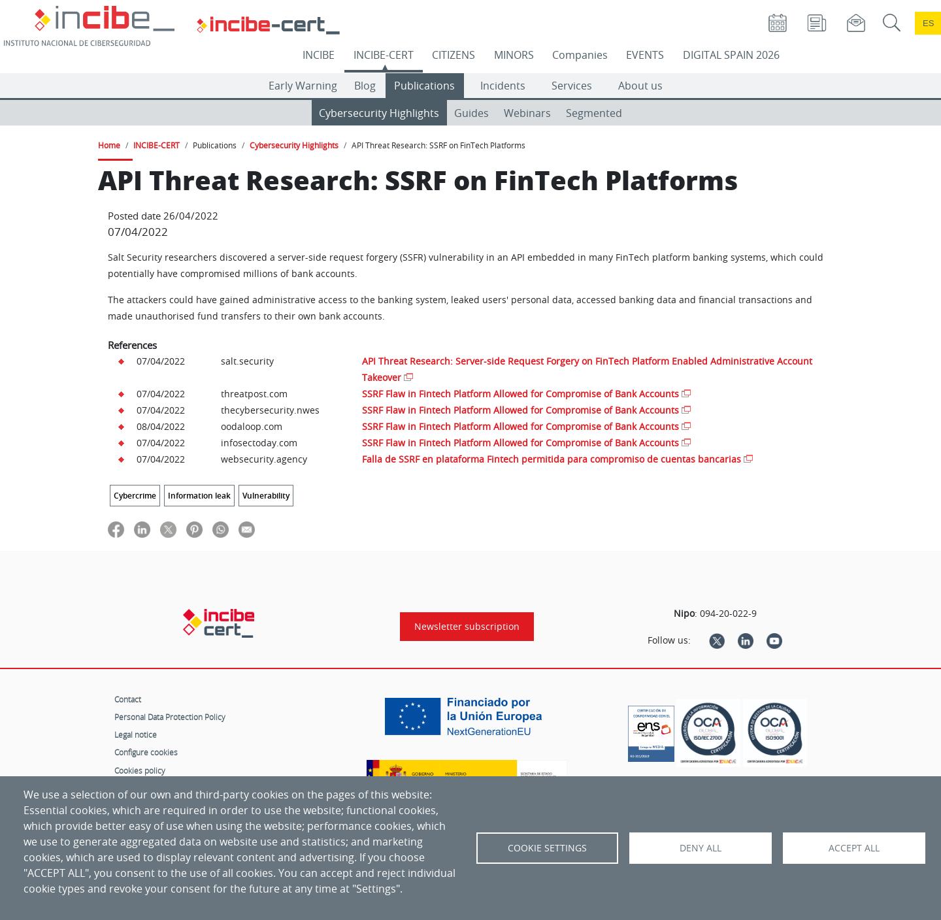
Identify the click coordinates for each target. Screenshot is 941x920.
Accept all (854, 848)
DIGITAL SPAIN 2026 (731, 55)
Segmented (594, 113)
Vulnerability (265, 495)
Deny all (700, 848)
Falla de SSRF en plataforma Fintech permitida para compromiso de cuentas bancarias (551, 459)
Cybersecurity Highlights (379, 113)
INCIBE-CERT (384, 55)
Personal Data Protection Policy (169, 717)
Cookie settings (547, 848)
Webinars (527, 113)
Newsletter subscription (467, 626)
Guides (471, 113)
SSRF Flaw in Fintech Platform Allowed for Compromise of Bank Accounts (520, 393)
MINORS (514, 55)
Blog (365, 85)
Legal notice (135, 734)
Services (572, 85)
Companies (580, 55)
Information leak (199, 495)
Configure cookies (146, 752)
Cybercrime (135, 495)
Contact (127, 699)
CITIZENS (453, 55)
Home (109, 145)
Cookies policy (139, 770)
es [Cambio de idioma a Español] (928, 23)
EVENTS (645, 55)
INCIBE (319, 55)
